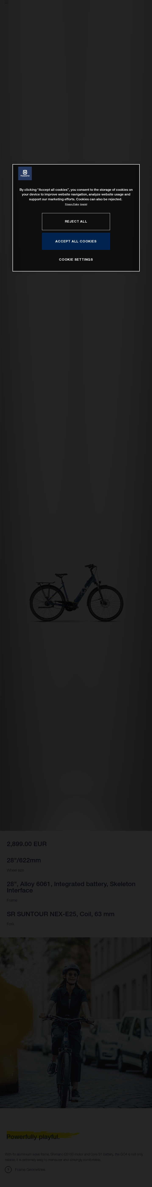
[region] (76, 217)
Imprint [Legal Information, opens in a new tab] (83, 204)
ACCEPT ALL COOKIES (75, 241)
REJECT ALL (76, 221)
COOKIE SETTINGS (76, 259)
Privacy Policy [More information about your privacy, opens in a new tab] (72, 204)
